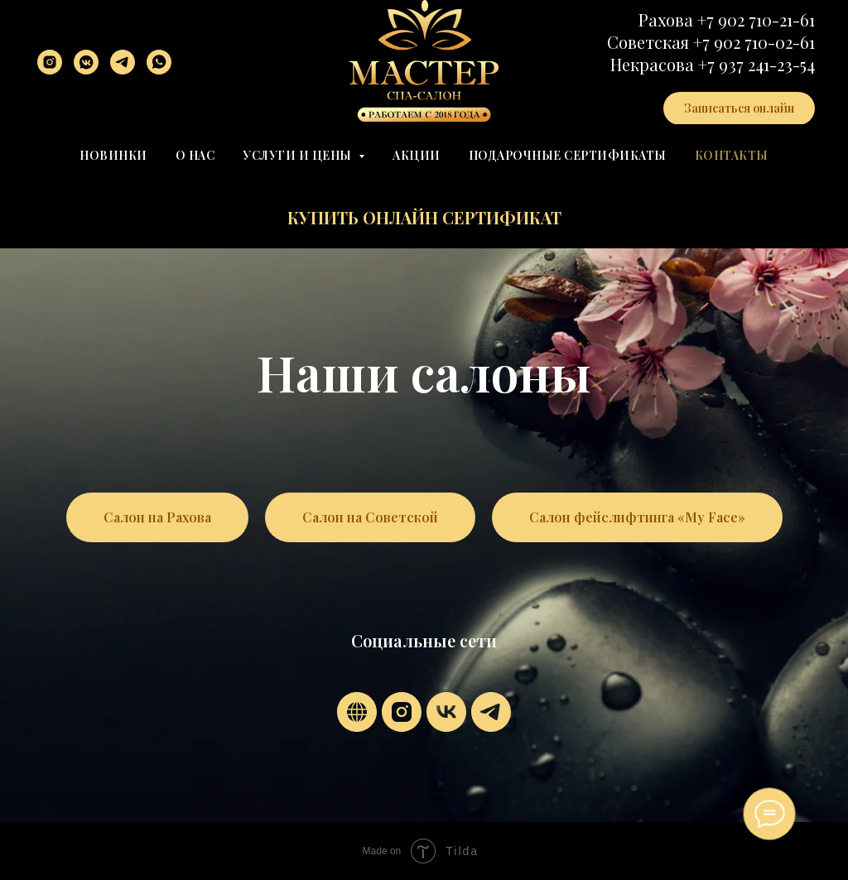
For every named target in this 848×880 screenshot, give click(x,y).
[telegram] (122, 62)
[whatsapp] (159, 62)
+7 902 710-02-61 (754, 42)
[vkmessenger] (86, 62)
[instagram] (49, 62)
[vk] (446, 712)
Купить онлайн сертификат (424, 217)
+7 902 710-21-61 (756, 19)
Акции (417, 155)
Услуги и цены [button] (298, 155)
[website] (357, 712)
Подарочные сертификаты (568, 155)
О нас (195, 155)
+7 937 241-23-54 (756, 64)
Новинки (113, 155)
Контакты (731, 155)
